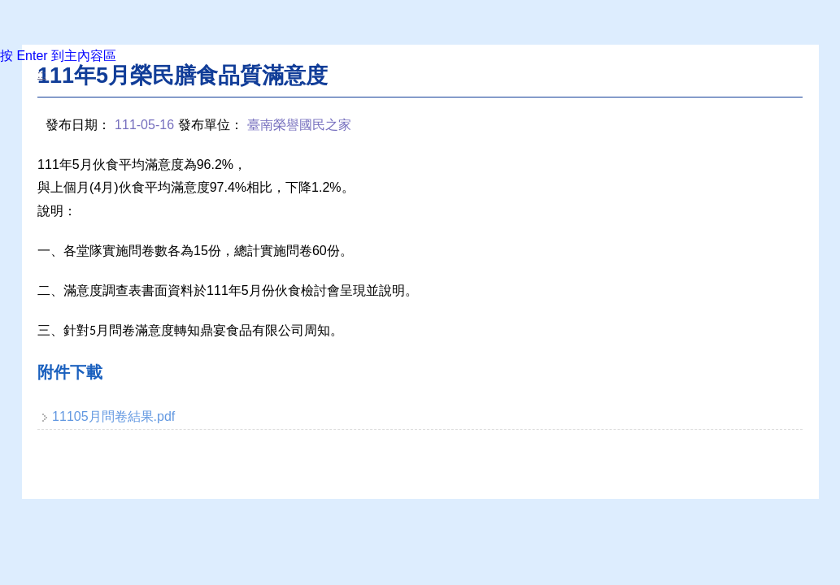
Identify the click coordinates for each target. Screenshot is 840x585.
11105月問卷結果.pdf (113, 416)
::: (41, 74)
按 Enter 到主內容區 (58, 56)
